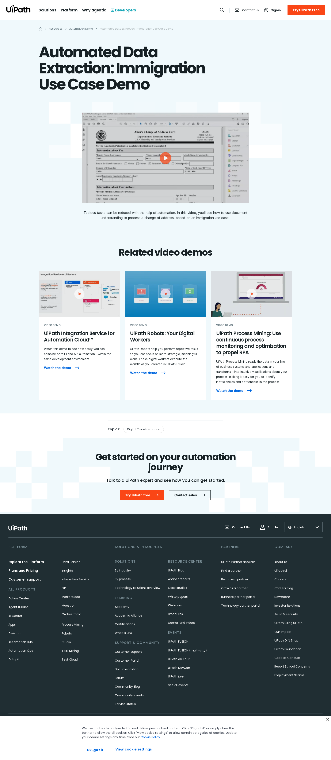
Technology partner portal (240, 605)
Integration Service (76, 579)
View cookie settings (133, 749)
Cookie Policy (150, 737)
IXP (64, 588)
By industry (123, 570)
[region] (165, 738)
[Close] (327, 719)
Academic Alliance (128, 615)
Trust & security (286, 614)
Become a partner (234, 579)
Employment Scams (289, 675)
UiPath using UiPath (288, 623)
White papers (178, 597)
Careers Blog (283, 588)
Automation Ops (20, 650)
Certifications (125, 624)
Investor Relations (287, 605)
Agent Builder (18, 607)
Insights (67, 571)
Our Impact (283, 632)
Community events (129, 695)
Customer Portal (127, 660)
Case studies (177, 588)
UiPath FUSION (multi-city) (187, 650)
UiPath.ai (280, 571)
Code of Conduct (287, 658)
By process (123, 579)
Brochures (175, 614)
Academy (122, 607)
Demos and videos (181, 623)
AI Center (15, 616)
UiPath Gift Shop (286, 640)
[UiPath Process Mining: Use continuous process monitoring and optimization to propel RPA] (251, 335)
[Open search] (222, 10)
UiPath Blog (176, 570)
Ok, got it (95, 750)
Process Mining (72, 624)
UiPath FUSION (178, 641)
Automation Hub (20, 642)
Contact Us (237, 527)
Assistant (15, 633)
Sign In (269, 527)
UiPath (176, 676)
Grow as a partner (234, 588)
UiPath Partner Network (238, 562)
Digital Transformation (143, 429)
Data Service (71, 562)
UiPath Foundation (287, 649)
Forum (119, 678)
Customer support (24, 579)
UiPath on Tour (179, 659)
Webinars (175, 605)
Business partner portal (238, 597)
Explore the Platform (26, 561)
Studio (66, 642)
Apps (12, 624)
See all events (178, 685)
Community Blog (127, 686)
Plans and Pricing (23, 570)
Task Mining (70, 651)
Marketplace (71, 597)
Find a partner (231, 571)
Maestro (68, 605)
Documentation (126, 669)
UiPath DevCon (179, 668)
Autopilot (15, 659)
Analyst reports (179, 579)
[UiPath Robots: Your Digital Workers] (165, 335)
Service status (125, 704)
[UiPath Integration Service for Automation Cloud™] (79, 335)
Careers (280, 579)
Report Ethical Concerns (292, 666)
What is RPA (123, 633)
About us (281, 562)
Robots (67, 633)
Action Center (18, 598)
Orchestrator (71, 614)
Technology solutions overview (137, 588)
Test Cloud (70, 659)
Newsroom (282, 597)
